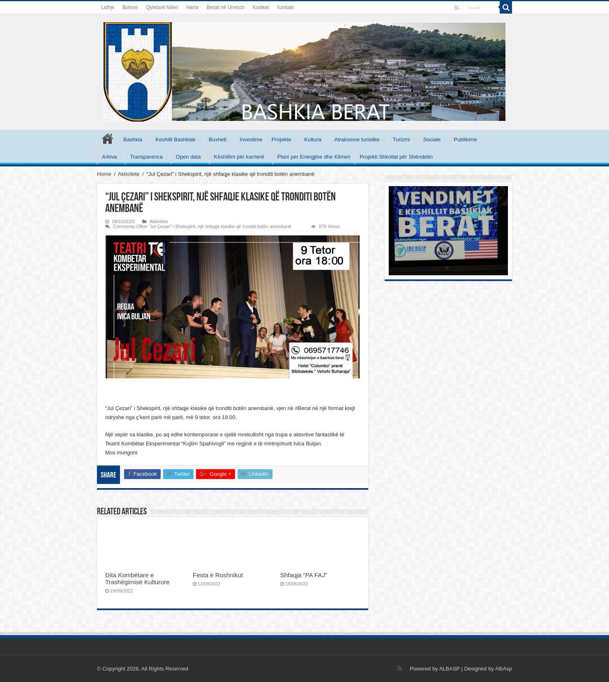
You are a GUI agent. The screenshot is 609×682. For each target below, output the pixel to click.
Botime (130, 7)
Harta (192, 7)
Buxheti (217, 139)
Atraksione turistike (357, 139)
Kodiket (261, 7)
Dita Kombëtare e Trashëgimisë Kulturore (137, 578)
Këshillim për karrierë (239, 157)
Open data (188, 157)
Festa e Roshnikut (218, 574)
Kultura (312, 139)
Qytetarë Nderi (162, 7)
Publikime (465, 139)
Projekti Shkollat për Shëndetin (396, 157)
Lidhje (107, 7)
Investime (251, 139)
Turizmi (401, 139)
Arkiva (109, 157)
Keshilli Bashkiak (175, 139)
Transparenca (146, 157)
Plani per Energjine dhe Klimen (314, 157)
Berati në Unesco (226, 7)
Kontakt (285, 7)
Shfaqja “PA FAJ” (308, 574)
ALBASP (449, 669)
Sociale (432, 139)
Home (104, 174)
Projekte (281, 139)
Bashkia (132, 139)
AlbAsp (503, 669)
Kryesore (107, 138)
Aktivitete (129, 174)
